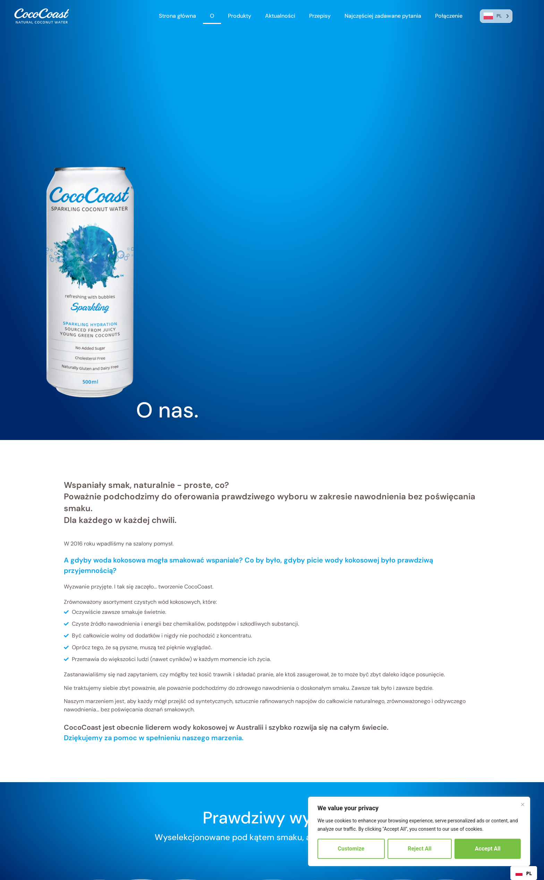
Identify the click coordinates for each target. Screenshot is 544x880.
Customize (351, 848)
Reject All (420, 848)
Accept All (488, 848)
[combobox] (523, 873)
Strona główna (177, 15)
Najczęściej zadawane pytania (383, 15)
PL (524, 873)
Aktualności (280, 15)
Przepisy (320, 15)
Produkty (239, 15)
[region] (419, 831)
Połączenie (448, 15)
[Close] (522, 804)
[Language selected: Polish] (496, 16)
